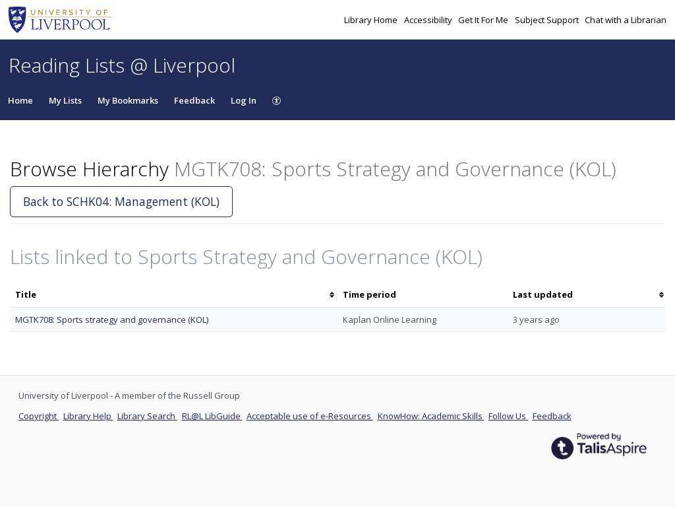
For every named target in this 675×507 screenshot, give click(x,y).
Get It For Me (484, 20)
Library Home (371, 20)
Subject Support (548, 20)
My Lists (65, 100)
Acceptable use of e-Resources (310, 416)
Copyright (38, 416)
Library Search (147, 416)
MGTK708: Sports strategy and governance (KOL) (111, 319)
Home (20, 100)
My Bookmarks (128, 100)
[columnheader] (174, 295)
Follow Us (508, 416)
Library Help (88, 416)
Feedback (194, 100)
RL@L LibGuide (212, 416)
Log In (243, 100)
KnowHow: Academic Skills (431, 416)
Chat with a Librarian (625, 20)
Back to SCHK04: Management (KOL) (121, 201)
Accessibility (429, 20)
